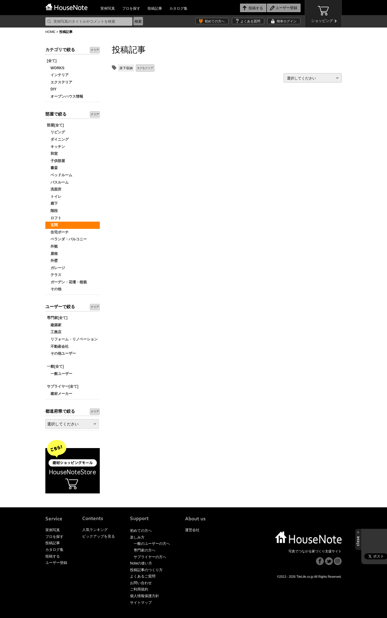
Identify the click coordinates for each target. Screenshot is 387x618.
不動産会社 (58, 346)
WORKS (55, 68)
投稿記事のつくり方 (146, 570)
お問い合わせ (141, 583)
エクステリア (59, 82)
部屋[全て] (55, 125)
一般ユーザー (59, 374)
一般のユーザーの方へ (152, 544)
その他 (54, 289)
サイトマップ (141, 602)
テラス (54, 275)
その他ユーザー (61, 353)
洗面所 (54, 189)
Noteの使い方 (141, 563)
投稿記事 (155, 8)
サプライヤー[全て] (62, 386)
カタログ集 (178, 8)
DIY (52, 89)
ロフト (54, 218)
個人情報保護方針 (144, 596)
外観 (52, 246)
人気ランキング (95, 530)
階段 (52, 211)
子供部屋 (56, 161)
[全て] (52, 61)
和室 (52, 153)
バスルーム (58, 182)
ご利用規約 (139, 589)
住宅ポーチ (58, 232)
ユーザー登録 (56, 563)
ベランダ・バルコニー (67, 239)
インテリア (58, 75)
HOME (50, 32)
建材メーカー (59, 394)
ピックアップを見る (98, 536)
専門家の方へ (144, 550)
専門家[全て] (57, 318)
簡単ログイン (287, 21)
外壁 (52, 261)
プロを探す (131, 8)
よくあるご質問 (142, 576)
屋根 (52, 254)
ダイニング (58, 139)
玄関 (52, 225)
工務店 (54, 332)
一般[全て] (55, 366)
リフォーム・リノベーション (72, 339)
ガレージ (56, 268)
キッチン (56, 147)
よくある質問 (250, 21)
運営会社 (192, 530)
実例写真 (107, 8)
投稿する (52, 556)
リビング (56, 132)
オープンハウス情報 (65, 96)
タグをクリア (145, 68)
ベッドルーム (59, 175)
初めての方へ (215, 21)
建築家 (54, 325)
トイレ (54, 196)
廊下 (52, 203)
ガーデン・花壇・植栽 (67, 282)
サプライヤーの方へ (150, 557)
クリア (95, 49)
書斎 (52, 168)
